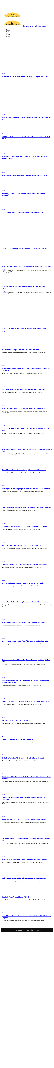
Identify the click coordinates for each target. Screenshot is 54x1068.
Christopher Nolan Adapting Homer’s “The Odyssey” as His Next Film (26, 489)
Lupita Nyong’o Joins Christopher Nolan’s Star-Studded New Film (25, 602)
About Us (19, 930)
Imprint (39, 930)
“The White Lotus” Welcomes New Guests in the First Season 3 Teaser (26, 508)
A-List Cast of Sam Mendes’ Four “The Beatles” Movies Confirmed (24, 176)
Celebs (8, 30)
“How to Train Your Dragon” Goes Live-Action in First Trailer (23, 583)
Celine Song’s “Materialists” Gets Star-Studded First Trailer (22, 212)
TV (7, 33)
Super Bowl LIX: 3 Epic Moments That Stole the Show (20, 350)
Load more (26, 924)
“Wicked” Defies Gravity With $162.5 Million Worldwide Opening (24, 564)
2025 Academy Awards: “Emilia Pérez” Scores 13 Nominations (23, 408)
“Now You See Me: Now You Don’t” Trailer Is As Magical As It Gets (25, 77)
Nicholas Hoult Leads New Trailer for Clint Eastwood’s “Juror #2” (24, 859)
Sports (8, 36)
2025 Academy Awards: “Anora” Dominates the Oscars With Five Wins (26, 266)
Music (8, 34)
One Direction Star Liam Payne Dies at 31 (16, 720)
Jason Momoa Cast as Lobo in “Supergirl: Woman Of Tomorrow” (24, 470)
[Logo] (12, 18)
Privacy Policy (29, 930)
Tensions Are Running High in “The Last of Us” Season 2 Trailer (24, 249)
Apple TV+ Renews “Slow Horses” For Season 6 (18, 739)
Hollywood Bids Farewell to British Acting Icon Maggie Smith (24, 878)
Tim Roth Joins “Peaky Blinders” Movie (15, 897)
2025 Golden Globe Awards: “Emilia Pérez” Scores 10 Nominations (24, 526)
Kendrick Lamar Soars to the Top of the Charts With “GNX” (22, 545)
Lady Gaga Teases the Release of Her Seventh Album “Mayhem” (24, 389)
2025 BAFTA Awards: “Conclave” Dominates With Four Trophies (24, 328)
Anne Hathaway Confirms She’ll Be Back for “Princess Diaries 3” (24, 820)
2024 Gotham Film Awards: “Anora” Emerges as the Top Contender (25, 641)
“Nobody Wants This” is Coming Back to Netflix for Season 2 (23, 758)
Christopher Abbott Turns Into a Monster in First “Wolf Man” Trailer (25, 701)
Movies (8, 31)
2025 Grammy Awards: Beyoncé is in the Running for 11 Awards (24, 622)
